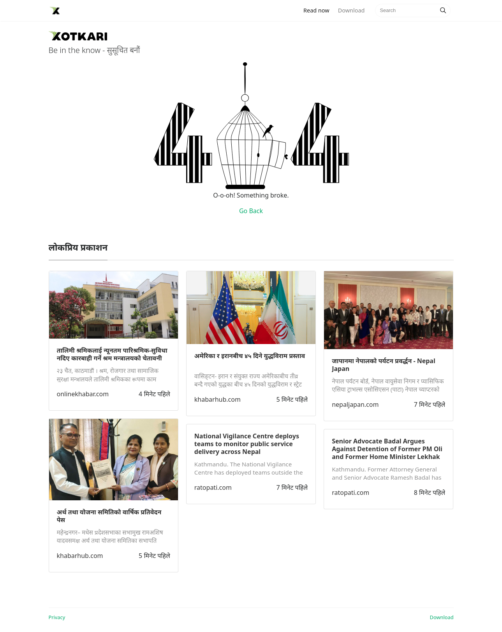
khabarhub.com (80, 555)
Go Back (251, 211)
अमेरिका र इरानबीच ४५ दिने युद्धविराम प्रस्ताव (249, 355)
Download (351, 10)
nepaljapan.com (355, 404)
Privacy (57, 617)
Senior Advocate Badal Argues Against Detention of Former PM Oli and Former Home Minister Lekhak (387, 449)
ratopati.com (213, 487)
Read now (318, 10)
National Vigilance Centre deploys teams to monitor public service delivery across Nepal (246, 444)
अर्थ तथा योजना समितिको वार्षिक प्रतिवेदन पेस (109, 516)
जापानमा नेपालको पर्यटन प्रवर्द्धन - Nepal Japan (383, 365)
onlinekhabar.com (83, 394)
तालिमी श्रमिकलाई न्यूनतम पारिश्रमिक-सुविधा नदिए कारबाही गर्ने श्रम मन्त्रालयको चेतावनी (112, 354)
